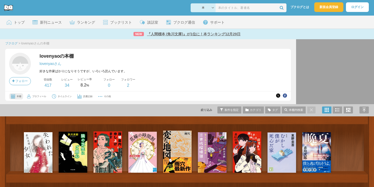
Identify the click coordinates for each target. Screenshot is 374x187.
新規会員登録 (328, 7)
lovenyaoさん (50, 64)
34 (67, 85)
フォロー (20, 81)
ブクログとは (299, 7)
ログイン (357, 7)
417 (47, 85)
